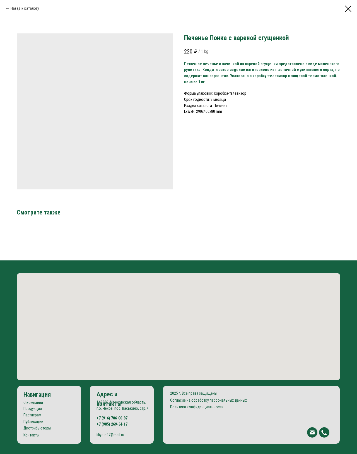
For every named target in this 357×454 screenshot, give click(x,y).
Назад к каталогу (25, 8)
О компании (33, 402)
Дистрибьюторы (37, 428)
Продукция (32, 408)
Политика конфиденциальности (196, 407)
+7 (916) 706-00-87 (112, 418)
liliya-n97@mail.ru (110, 435)
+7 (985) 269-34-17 (112, 424)
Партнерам (32, 415)
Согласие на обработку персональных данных (208, 400)
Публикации (33, 421)
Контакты (31, 435)
